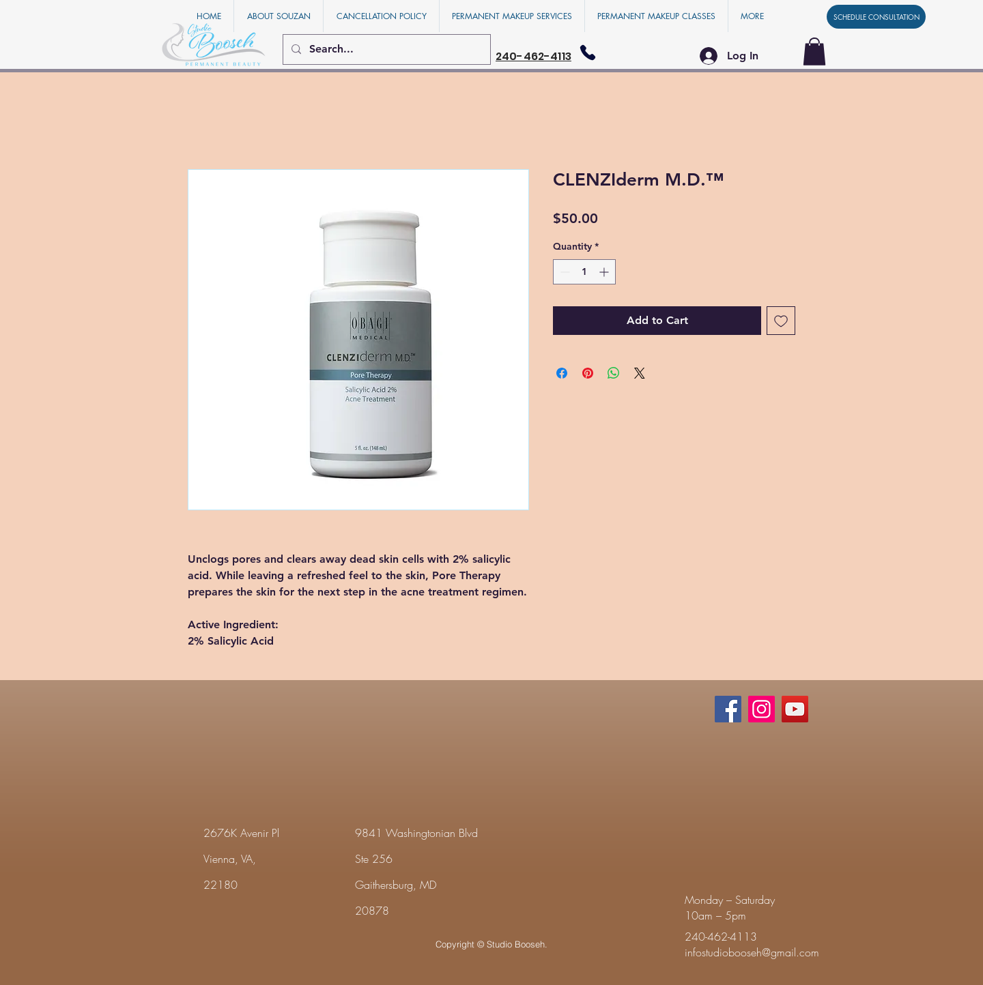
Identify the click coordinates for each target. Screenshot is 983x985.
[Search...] (385, 49)
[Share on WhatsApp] (614, 373)
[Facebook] (728, 709)
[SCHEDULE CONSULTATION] (876, 17)
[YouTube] (795, 709)
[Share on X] (639, 373)
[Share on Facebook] (562, 373)
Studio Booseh (516, 944)
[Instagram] (761, 709)
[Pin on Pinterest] (588, 373)
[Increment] (605, 272)
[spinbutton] (584, 272)
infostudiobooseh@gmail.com (752, 952)
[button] (814, 51)
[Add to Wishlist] (781, 320)
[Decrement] (563, 272)
